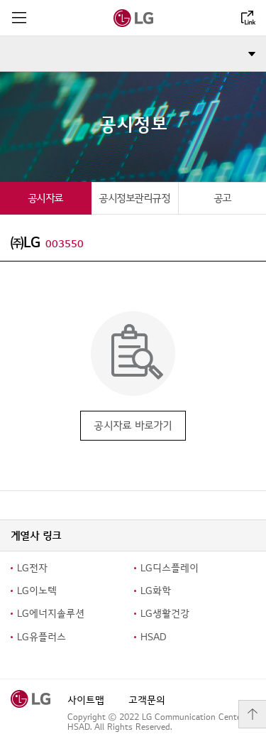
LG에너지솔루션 (50, 613)
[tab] (45, 198)
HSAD (153, 637)
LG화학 (155, 591)
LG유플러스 (41, 637)
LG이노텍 (37, 591)
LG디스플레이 (169, 568)
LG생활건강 (164, 613)
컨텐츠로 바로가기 (0, 0)
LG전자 (32, 568)
